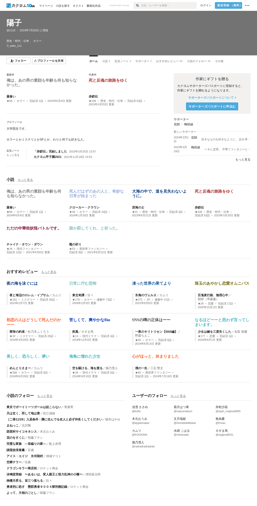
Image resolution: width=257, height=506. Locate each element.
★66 (9, 101)
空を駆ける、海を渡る (87, 368)
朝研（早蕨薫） (208, 299)
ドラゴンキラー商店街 (22, 468)
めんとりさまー (20, 368)
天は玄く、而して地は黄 (23, 413)
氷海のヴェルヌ (145, 295)
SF (148, 299)
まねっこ (13, 425)
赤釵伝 (93, 96)
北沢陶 (26, 425)
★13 (75, 336)
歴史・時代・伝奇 (111, 101)
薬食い (11, 96)
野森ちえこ (142, 335)
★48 (72, 211)
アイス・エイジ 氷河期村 (25, 456)
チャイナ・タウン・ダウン (25, 244)
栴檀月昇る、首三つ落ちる (25, 480)
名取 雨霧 (240, 331)
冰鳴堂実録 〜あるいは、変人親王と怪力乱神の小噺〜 (44, 474)
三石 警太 (156, 368)
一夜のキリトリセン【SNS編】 (156, 331)
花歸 (177, 124)
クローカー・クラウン (84, 207)
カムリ (56, 295)
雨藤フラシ (35, 437)
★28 (75, 372)
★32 (12, 336)
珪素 (28, 462)
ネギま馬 (87, 331)
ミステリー (28, 299)
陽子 (14, 22)
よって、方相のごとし (22, 492)
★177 (201, 336)
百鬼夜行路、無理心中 (213, 295)
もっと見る (13, 155)
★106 (92, 101)
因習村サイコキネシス (22, 431)
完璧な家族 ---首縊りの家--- (26, 443)
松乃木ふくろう (38, 331)
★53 (72, 248)
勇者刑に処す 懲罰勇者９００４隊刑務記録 (37, 486)
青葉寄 (68, 407)
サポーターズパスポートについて (212, 97)
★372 (138, 299)
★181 (13, 299)
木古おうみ (47, 431)
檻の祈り (75, 244)
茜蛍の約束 (17, 331)
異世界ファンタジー (92, 248)
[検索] (137, 5)
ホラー (21, 101)
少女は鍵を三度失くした (214, 331)
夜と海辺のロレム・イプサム (29, 295)
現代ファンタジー (28, 248)
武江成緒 (49, 413)
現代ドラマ (89, 336)
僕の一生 (141, 368)
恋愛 (211, 303)
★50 (138, 340)
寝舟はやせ (112, 419)
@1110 (11, 30)
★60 (138, 372)
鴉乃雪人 (112, 368)
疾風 (75, 331)
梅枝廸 (188, 124)
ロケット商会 (49, 468)
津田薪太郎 (93, 474)
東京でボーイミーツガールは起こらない (34, 407)
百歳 (31, 450)
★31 (135, 211)
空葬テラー (14, 462)
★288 (13, 372)
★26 (9, 248)
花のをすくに (16, 437)
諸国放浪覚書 (16, 450)
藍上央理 (55, 443)
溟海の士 (138, 207)
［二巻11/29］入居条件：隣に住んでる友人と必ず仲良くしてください (54, 419)
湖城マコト (53, 456)
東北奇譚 (78, 295)
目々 (90, 295)
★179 (76, 299)
